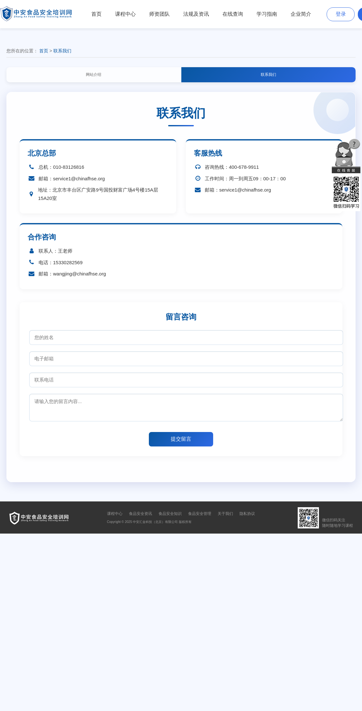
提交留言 (181, 439)
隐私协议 (247, 513)
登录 (341, 14)
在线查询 (232, 14)
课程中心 (125, 14)
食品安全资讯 (140, 513)
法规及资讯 (196, 14)
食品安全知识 (170, 513)
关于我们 (225, 513)
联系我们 (62, 50)
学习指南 (267, 14)
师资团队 (159, 14)
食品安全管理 (199, 513)
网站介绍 (93, 74)
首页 (96, 14)
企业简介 (301, 14)
